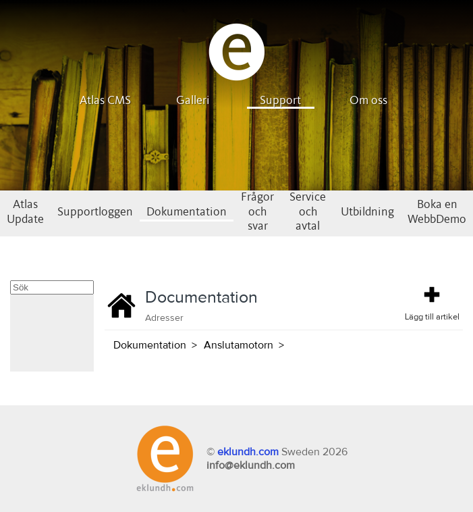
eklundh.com (248, 451)
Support (280, 101)
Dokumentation (186, 212)
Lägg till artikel (432, 303)
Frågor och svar (257, 211)
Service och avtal (307, 211)
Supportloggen (95, 212)
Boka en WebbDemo (437, 212)
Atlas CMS (105, 101)
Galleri (193, 101)
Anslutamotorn (238, 345)
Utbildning (367, 212)
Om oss (368, 101)
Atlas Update (25, 212)
